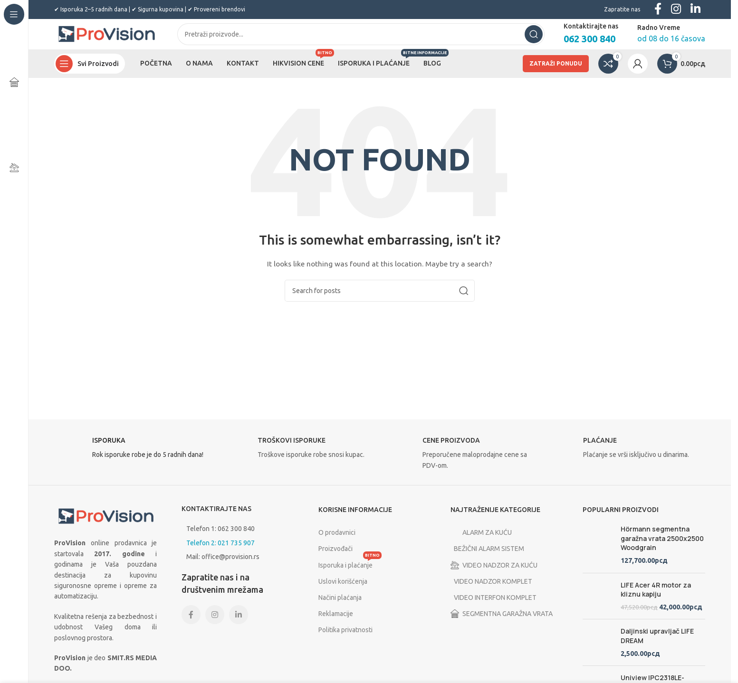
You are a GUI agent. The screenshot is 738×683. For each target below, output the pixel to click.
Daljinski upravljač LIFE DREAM (657, 644)
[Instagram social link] (214, 622)
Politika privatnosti (345, 637)
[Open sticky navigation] (89, 71)
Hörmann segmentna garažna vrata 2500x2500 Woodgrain (662, 546)
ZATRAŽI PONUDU (555, 71)
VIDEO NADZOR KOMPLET (495, 589)
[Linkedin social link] (238, 622)
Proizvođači (335, 556)
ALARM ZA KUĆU (481, 540)
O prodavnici (336, 540)
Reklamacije (335, 621)
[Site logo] (106, 37)
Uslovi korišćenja (342, 589)
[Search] (361, 38)
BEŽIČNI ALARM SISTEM (491, 556)
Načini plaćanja (340, 605)
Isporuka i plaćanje (350, 571)
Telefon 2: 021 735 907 (220, 550)
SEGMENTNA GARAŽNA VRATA (501, 621)
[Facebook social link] (191, 622)
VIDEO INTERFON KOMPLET (497, 605)
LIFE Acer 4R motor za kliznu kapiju (656, 597)
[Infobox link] (132, 458)
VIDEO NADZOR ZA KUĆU (493, 573)
